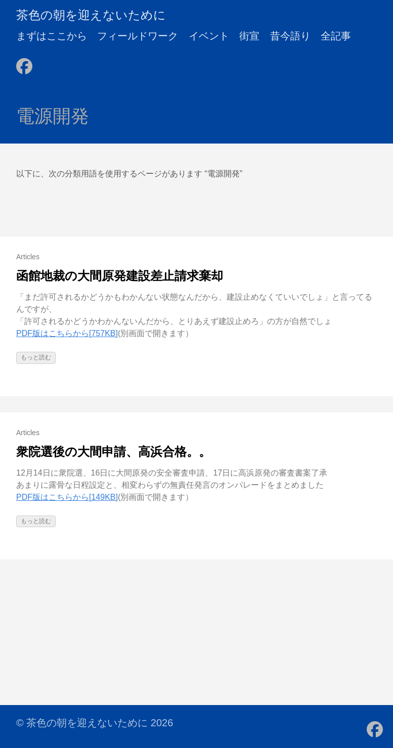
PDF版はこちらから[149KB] (67, 497)
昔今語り (290, 35)
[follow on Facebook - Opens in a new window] (24, 63)
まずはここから (51, 35)
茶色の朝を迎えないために (91, 15)
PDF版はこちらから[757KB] (67, 333)
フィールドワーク (137, 35)
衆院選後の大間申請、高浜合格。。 (113, 451)
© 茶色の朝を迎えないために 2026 (94, 722)
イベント (209, 35)
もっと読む (36, 357)
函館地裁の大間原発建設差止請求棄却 (119, 276)
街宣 (249, 35)
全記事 (336, 35)
